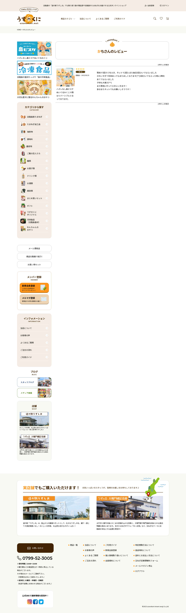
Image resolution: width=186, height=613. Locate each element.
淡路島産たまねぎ (31, 116)
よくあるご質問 (102, 18)
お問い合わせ (35, 548)
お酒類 (26, 183)
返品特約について (142, 550)
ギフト (26, 206)
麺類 (25, 161)
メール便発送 (34, 248)
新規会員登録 (111, 550)
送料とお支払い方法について (147, 555)
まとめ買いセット (31, 198)
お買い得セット (34, 264)
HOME (19, 30)
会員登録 (149, 5)
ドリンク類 (28, 176)
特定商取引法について (144, 544)
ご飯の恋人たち (30, 153)
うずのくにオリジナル (28, 213)
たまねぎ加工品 (30, 124)
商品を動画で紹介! (34, 256)
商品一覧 (74, 544)
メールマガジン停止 (143, 565)
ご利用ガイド (119, 18)
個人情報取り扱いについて (116, 555)
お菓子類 (27, 168)
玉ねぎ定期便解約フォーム (146, 560)
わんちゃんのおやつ (29, 228)
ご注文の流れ (26, 349)
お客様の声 (25, 335)
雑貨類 (26, 190)
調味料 (26, 139)
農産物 (26, 146)
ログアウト (140, 571)
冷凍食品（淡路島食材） (30, 221)
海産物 (26, 131)
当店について (85, 18)
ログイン (164, 5)
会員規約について (113, 560)
